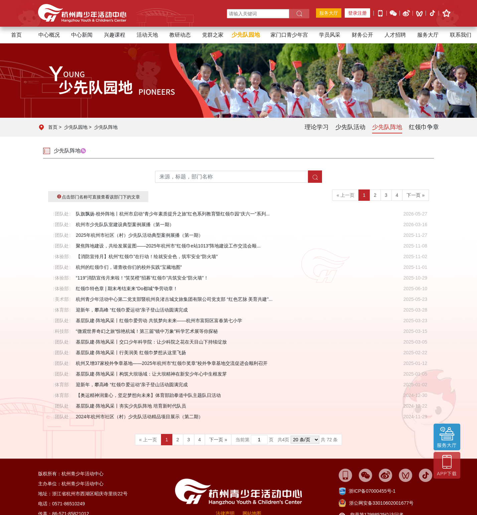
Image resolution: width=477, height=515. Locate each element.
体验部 (62, 256)
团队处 (62, 213)
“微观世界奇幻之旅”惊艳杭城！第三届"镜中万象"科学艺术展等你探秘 (147, 331)
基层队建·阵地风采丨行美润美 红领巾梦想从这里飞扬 (131, 352)
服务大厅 (328, 13)
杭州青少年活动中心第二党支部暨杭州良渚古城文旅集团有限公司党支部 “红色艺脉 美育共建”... (174, 299)
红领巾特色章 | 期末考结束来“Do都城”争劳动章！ (127, 288)
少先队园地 (76, 127)
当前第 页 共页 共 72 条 (286, 439)
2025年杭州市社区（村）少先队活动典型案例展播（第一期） (139, 235)
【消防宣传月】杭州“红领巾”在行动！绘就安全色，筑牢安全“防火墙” (147, 256)
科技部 (62, 331)
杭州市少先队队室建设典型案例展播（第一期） (125, 224)
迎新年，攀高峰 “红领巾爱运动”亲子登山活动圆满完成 (132, 310)
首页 (16, 35)
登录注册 (357, 13)
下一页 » (416, 195)
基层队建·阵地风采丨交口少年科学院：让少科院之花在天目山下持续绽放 (151, 342)
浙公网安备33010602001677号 (381, 503)
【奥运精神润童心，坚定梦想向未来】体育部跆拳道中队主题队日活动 (148, 395)
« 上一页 (345, 195)
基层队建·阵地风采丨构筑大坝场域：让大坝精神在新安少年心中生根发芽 (151, 374)
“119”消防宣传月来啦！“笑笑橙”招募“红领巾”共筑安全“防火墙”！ (142, 278)
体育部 (62, 310)
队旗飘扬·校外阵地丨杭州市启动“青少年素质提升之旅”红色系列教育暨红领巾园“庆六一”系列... (173, 213)
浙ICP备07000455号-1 (372, 491)
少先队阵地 (106, 127)
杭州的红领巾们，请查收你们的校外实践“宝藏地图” (129, 267)
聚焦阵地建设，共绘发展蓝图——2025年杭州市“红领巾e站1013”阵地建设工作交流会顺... (168, 245)
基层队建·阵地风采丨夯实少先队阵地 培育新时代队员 (131, 406)
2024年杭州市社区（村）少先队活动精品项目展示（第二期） (139, 416)
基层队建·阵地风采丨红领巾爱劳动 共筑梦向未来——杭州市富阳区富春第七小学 (159, 320)
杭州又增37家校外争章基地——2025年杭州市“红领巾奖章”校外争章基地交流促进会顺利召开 (172, 363)
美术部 (62, 299)
